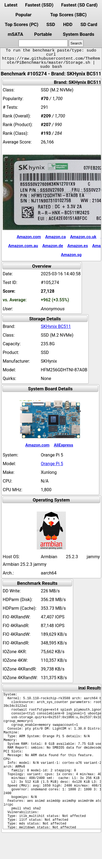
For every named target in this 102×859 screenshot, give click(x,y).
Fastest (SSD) (39, 5)
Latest (10, 5)
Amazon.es (77, 245)
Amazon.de (52, 245)
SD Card (89, 24)
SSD (51, 24)
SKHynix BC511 (56, 326)
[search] (43, 43)
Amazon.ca (55, 236)
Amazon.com (29, 236)
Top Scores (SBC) (68, 14)
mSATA (15, 34)
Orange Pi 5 (52, 463)
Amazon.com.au (23, 245)
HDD (67, 24)
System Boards (78, 34)
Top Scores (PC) (21, 24)
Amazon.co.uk (83, 236)
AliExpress (63, 445)
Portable (43, 34)
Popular (24, 14)
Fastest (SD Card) (79, 5)
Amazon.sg (71, 254)
